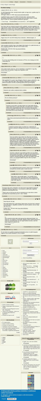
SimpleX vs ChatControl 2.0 (29, 307)
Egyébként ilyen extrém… (28, 272)
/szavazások (5, 271)
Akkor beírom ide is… (28, 266)
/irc (3, 266)
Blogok (16, 2)
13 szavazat (26, 368)
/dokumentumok (6, 256)
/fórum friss (4, 260)
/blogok (4, 253)
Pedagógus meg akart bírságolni (9, 326)
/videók (4, 277)
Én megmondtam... (6, 322)
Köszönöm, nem (12, 399)
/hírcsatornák (5, 264)
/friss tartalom (5, 263)
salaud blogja (12, 4)
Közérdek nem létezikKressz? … (30, 279)
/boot (3, 250)
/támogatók (4, 274)
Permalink (39, 24)
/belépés (4, 252)
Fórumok (29, 2)
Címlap (11, 2)
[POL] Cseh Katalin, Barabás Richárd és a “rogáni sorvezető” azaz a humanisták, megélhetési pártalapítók (10, 329)
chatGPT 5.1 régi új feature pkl (30, 291)
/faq (3, 259)
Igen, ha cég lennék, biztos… (29, 276)
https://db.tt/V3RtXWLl (20, 49)
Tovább (18, 317)
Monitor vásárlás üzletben (8, 304)
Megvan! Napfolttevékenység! (29, 270)
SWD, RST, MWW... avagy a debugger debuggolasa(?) (29, 331)
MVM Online (25, 334)
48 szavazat (26, 343)
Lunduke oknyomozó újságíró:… (30, 274)
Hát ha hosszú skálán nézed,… (30, 263)
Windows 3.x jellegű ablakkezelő (30, 317)
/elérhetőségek (5, 257)
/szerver (4, 272)
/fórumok (4, 261)
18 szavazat (26, 363)
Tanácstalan (25, 318)
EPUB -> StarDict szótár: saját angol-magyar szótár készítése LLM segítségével (31, 300)
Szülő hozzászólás (37, 55)
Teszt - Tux (25, 315)
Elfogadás (4, 399)
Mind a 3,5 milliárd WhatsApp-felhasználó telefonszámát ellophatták (31, 294)
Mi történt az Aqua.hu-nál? (8, 315)
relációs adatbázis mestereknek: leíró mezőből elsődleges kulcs (31, 305)
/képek (3, 267)
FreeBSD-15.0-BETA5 (28, 329)
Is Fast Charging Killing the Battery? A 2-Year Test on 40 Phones (31, 327)
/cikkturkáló (4, 254)
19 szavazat (26, 357)
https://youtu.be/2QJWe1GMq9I (22, 14)
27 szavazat (26, 350)
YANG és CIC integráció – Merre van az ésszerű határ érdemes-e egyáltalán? (10, 312)
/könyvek (4, 268)
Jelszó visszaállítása (27, 258)
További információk (5, 397)
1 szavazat (3, 52)
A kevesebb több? (27, 325)
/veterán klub (5, 275)
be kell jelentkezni (22, 21)
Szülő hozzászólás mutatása (39, 55)
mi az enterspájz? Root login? (29, 282)
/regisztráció (5, 270)
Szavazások (22, 2)
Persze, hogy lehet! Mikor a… (29, 267)
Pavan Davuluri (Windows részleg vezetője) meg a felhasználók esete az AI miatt (31, 313)
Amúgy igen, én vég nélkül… (29, 284)
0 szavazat (3, 32)
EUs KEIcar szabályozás (28, 333)
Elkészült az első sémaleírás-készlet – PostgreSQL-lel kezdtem (31, 303)
